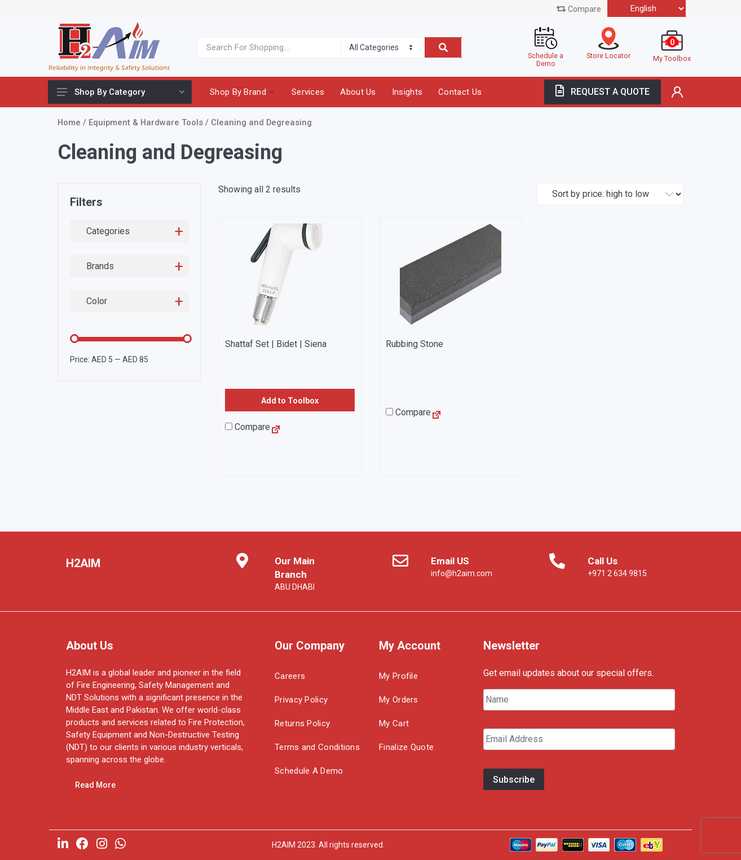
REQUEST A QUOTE (602, 91)
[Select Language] (646, 8)
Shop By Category (120, 92)
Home (69, 122)
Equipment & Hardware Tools (146, 122)
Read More (95, 784)
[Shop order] (610, 194)
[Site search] (266, 47)
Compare (578, 9)
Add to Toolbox (290, 400)
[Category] (380, 47)
